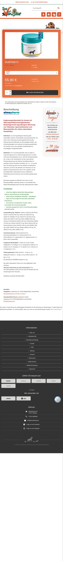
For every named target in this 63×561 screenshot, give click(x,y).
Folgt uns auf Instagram (31, 428)
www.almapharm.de (9, 293)
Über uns (32, 332)
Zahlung (32, 351)
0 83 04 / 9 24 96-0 (20, 293)
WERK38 (46, 444)
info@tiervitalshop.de (52, 134)
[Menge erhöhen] (10, 91)
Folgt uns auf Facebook (31, 424)
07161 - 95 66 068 (52, 139)
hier (30, 103)
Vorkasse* (53, 380)
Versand (32, 354)
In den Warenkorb (35, 92)
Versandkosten (18, 85)
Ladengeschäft (32, 336)
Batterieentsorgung (32, 365)
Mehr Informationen (56, 309)
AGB (32, 347)
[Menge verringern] (10, 94)
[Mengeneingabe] (7, 92)
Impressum (32, 369)
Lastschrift (8, 385)
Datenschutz (32, 358)
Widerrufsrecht (32, 361)
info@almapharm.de (9, 301)
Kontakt (32, 343)
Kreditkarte (38, 380)
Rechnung (23, 380)
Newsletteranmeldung (32, 340)
